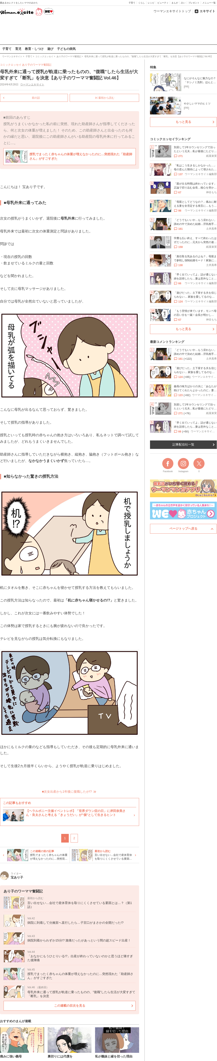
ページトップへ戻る (183, 528)
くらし (141, 3)
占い (183, 3)
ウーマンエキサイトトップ (172, 11)
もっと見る (183, 122)
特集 (153, 67)
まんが (174, 3)
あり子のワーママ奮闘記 (36, 64)
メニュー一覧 (209, 3)
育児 (18, 49)
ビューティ (162, 3)
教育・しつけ (34, 49)
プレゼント (193, 3)
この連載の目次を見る (69, 1005)
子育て (132, 3)
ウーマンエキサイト (32, 84)
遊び (50, 49)
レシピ (151, 3)
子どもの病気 (66, 49)
